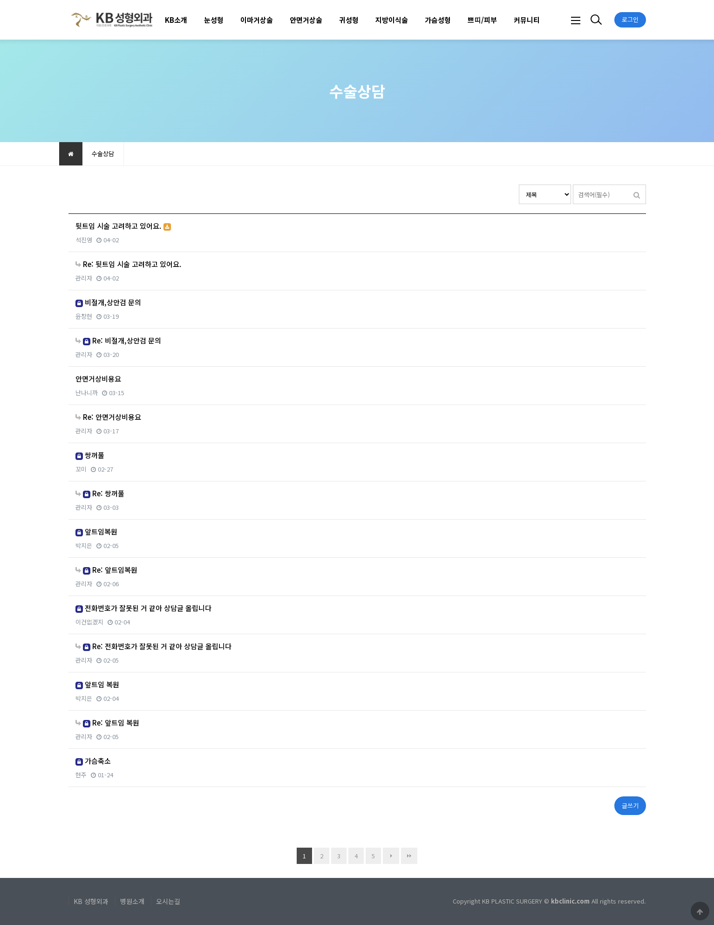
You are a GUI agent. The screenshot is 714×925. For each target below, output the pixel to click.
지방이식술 (391, 20)
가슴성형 (438, 20)
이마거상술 (256, 20)
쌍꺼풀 (89, 455)
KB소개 (176, 20)
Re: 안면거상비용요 (108, 417)
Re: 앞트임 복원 (107, 722)
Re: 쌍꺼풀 (99, 493)
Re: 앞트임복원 (106, 570)
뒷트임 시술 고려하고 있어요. (123, 226)
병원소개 (132, 901)
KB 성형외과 (91, 901)
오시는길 (168, 901)
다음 (391, 856)
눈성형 (214, 20)
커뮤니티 (527, 20)
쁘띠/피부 (482, 20)
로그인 (630, 19)
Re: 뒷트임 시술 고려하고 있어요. (128, 264)
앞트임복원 (96, 531)
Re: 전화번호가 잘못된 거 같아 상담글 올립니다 (153, 646)
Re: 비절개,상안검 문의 (118, 340)
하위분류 (192, 20)
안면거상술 (306, 20)
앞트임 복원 (97, 684)
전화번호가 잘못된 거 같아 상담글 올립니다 (143, 608)
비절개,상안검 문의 (108, 302)
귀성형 (349, 20)
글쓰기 (630, 805)
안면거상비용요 (98, 379)
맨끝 (409, 856)
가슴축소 (93, 761)
